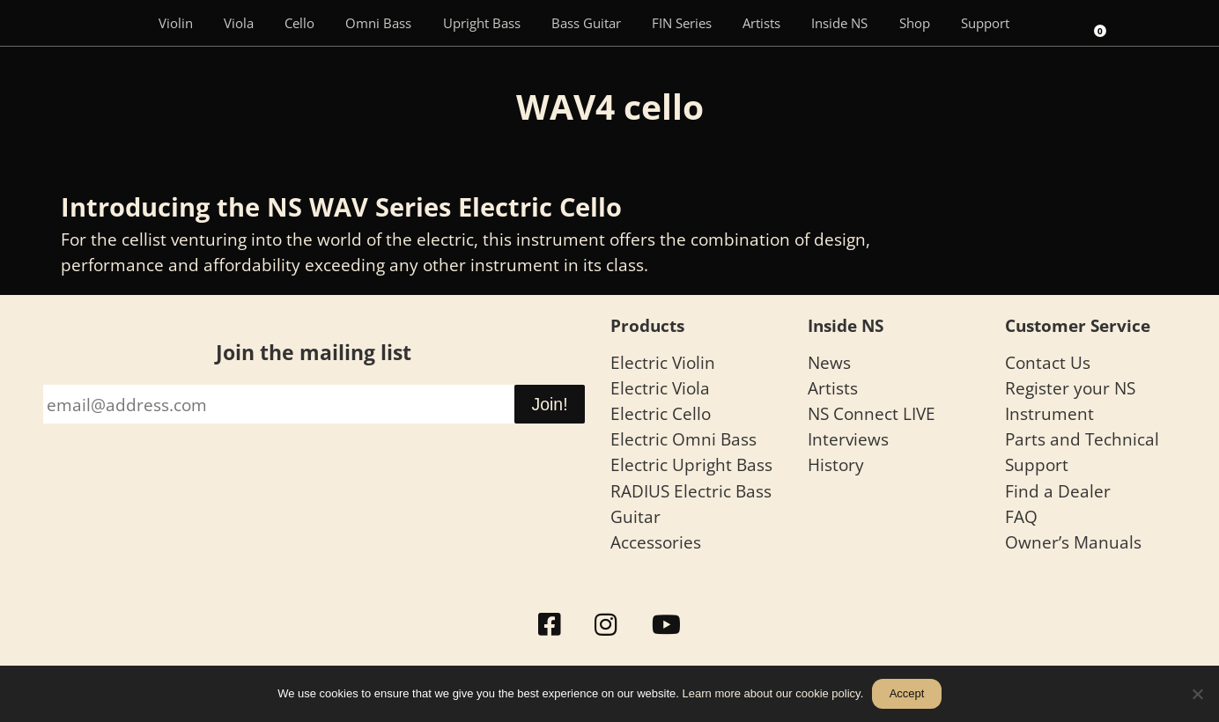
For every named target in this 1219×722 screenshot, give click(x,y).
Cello (299, 23)
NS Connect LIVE (871, 413)
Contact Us (1047, 362)
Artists (761, 23)
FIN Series (682, 23)
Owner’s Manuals (1073, 542)
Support (985, 23)
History (836, 464)
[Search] (1049, 23)
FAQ (1021, 516)
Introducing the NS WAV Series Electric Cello (341, 207)
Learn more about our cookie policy (772, 693)
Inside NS (839, 23)
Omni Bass (378, 23)
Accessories (655, 542)
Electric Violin (662, 362)
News (829, 362)
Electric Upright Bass (691, 464)
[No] (1197, 694)
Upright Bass (482, 23)
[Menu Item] (118, 23)
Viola (239, 23)
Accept (907, 693)
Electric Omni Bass (683, 439)
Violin (176, 23)
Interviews (848, 439)
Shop (914, 23)
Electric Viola (660, 388)
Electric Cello (660, 413)
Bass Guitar (586, 23)
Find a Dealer (1058, 491)
